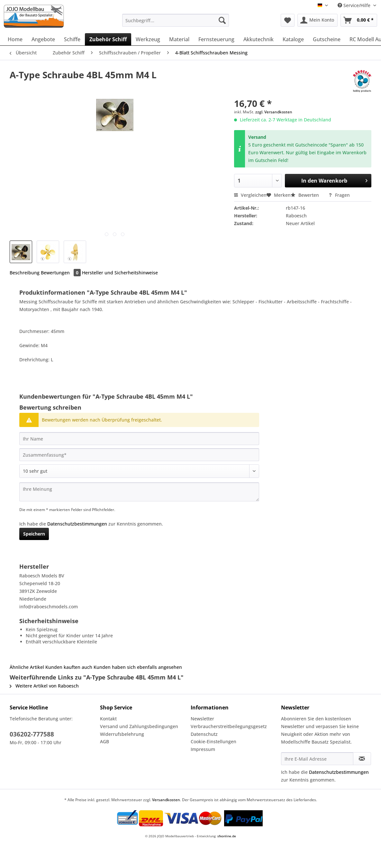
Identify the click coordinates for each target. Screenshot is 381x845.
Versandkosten (166, 799)
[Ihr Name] (139, 438)
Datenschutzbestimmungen (77, 524)
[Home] (15, 39)
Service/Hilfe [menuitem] (355, 5)
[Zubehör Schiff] (108, 39)
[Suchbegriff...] (175, 20)
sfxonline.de (226, 836)
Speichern (34, 534)
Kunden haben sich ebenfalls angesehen (138, 667)
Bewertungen (61, 273)
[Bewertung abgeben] (139, 471)
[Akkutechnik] (258, 39)
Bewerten (305, 195)
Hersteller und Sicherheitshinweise (120, 273)
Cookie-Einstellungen (213, 741)
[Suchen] (222, 20)
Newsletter (202, 719)
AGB (104, 741)
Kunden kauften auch (68, 667)
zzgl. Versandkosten (273, 112)
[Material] (179, 39)
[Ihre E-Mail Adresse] (317, 758)
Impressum (203, 749)
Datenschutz (204, 734)
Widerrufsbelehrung (122, 734)
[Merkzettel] (288, 20)
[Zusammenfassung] (139, 454)
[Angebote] (43, 39)
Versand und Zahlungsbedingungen (139, 726)
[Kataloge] (293, 39)
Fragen (339, 195)
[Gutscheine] (326, 39)
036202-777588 (32, 734)
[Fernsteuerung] (216, 39)
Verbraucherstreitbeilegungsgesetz (229, 726)
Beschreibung (25, 273)
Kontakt (108, 719)
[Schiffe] (72, 39)
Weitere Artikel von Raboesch (44, 686)
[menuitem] (175, 23)
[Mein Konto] (317, 20)
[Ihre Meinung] (139, 491)
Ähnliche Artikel (27, 667)
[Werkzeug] (148, 39)
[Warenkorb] (358, 20)
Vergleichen (250, 195)
